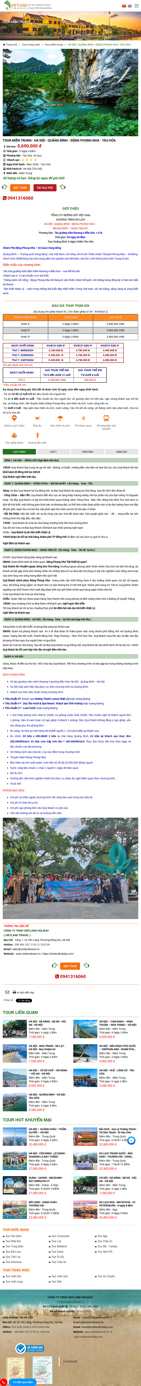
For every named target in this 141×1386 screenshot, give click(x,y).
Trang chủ (10, 44)
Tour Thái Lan (13, 1257)
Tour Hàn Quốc (14, 1236)
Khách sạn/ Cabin (14, 425)
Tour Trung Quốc (15, 1246)
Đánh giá (121, 451)
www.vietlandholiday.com (88, 1336)
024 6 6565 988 (41, 1327)
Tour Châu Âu (59, 1262)
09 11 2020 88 (41, 944)
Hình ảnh (87, 451)
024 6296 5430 (20, 1327)
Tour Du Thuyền (106, 1276)
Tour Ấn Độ (58, 1257)
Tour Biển (57, 1281)
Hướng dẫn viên (37, 442)
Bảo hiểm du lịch (60, 425)
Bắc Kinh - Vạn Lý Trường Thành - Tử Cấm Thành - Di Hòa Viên (118, 1130)
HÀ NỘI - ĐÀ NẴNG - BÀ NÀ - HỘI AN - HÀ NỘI (47, 1023)
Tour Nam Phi (105, 1251)
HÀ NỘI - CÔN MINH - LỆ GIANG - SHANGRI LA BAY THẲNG (47, 1155)
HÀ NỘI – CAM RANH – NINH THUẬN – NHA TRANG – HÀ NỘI (117, 1023)
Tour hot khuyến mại (27, 1120)
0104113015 (84, 1311)
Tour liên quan (20, 1012)
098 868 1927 (23, 944)
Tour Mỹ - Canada (107, 1246)
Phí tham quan (83, 425)
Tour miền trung (54, 44)
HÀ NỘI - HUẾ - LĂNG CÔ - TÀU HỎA (116, 1072)
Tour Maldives (59, 1246)
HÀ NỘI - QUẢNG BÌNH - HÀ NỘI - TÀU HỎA (48, 1096)
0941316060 (20, 198)
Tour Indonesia (14, 1262)
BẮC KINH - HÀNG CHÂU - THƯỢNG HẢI (43, 1203)
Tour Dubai (57, 1251)
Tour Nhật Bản (13, 1241)
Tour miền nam (60, 1276)
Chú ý (53, 451)
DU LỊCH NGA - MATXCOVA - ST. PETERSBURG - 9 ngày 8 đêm (117, 1203)
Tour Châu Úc (105, 1241)
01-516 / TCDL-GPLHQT (84, 1306)
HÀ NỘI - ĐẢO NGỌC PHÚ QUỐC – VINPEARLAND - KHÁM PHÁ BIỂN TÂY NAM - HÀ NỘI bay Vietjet (117, 1050)
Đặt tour (20, 188)
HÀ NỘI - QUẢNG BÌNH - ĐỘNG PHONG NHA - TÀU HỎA (99, 44)
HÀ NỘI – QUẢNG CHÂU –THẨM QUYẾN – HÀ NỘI (47, 1130)
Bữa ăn (37, 425)
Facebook (70, 1361)
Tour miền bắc (13, 1276)
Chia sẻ (8, 999)
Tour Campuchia (60, 1236)
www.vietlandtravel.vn (96, 1331)
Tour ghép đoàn (14, 442)
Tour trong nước (31, 44)
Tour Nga (102, 1236)
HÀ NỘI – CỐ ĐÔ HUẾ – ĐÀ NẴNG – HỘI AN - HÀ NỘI (48, 1072)
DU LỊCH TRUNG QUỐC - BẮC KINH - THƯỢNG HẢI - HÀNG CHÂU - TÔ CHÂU (116, 1157)
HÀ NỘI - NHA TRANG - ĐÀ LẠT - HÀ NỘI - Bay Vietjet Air (47, 1047)
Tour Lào (56, 1241)
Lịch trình (19, 451)
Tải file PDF (45, 188)
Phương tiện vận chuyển (106, 427)
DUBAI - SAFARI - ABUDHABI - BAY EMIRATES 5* (46, 1179)
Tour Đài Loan (13, 1251)
